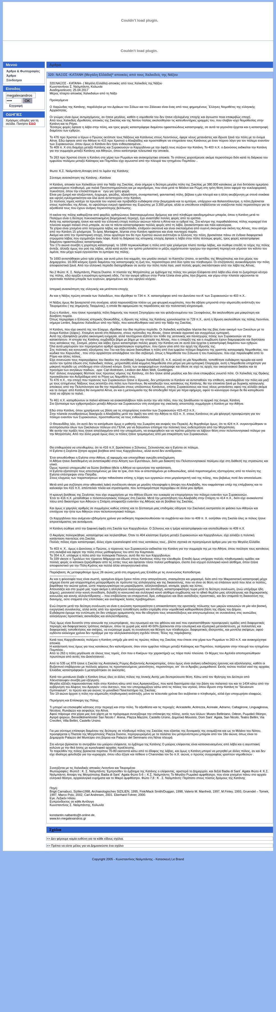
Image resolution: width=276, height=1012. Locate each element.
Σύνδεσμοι (14, 80)
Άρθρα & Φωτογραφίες (23, 71)
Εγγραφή (16, 105)
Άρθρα (11, 75)
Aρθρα (55, 65)
